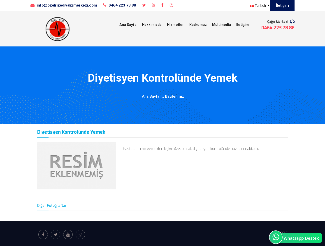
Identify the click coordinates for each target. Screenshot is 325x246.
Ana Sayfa (128, 25)
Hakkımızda (152, 25)
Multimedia (221, 25)
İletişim (282, 5)
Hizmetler (175, 25)
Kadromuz (198, 25)
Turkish (258, 6)
